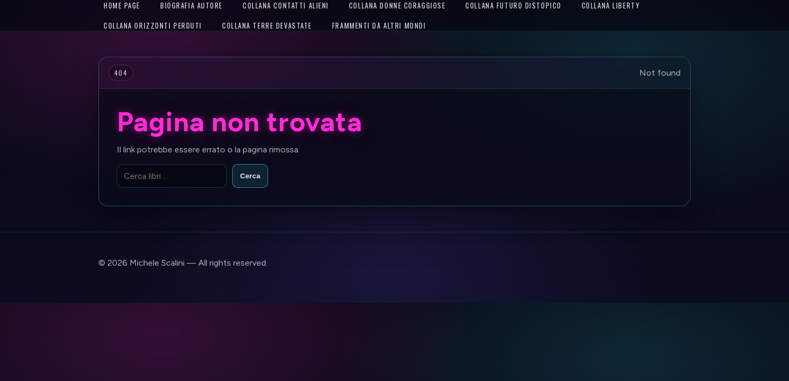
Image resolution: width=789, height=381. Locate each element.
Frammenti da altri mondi (379, 25)
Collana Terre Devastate (267, 25)
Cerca (250, 176)
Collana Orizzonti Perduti (153, 25)
